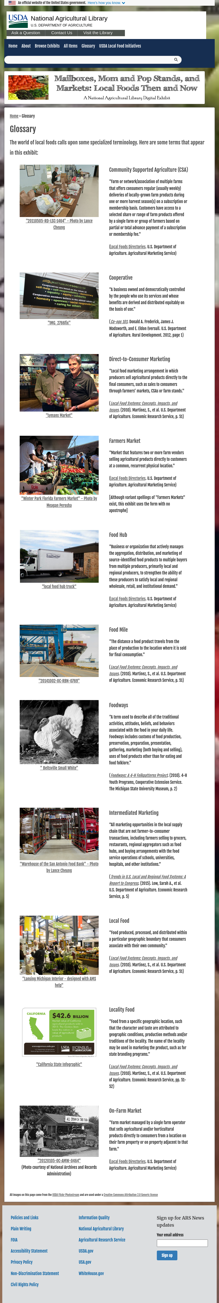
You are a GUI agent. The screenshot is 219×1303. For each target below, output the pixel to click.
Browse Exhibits (47, 46)
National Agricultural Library (69, 18)
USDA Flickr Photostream (65, 1194)
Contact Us (61, 32)
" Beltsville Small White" (59, 768)
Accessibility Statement (29, 1251)
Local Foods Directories (127, 246)
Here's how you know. (104, 3)
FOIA (14, 1240)
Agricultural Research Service (102, 1240)
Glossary (88, 46)
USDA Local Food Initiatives (120, 46)
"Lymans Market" (59, 415)
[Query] (93, 60)
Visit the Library (97, 32)
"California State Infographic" (59, 1064)
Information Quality (94, 1217)
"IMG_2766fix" (59, 322)
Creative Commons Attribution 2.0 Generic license (131, 1194)
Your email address (170, 1235)
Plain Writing (21, 1229)
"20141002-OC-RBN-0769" (59, 680)
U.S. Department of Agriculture (61, 25)
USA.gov (85, 1262)
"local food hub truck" (59, 586)
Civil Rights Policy (25, 1284)
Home (13, 46)
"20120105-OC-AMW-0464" (59, 1160)
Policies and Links (24, 1217)
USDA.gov (86, 1251)
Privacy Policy (22, 1262)
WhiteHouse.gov (91, 1273)
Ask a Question (25, 32)
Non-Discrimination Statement (35, 1273)
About (26, 46)
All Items (71, 46)
